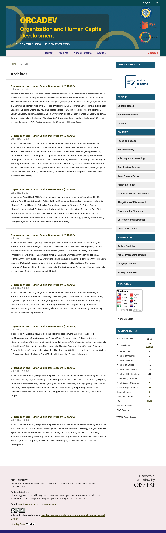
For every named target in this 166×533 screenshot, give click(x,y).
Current (49, 53)
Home (13, 64)
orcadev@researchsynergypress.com (37, 504)
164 (149, 387)
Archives (63, 53)
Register (147, 2)
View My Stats (18, 524)
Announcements (83, 53)
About (100, 53)
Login (157, 2)
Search (153, 53)
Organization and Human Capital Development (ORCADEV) (43, 86)
